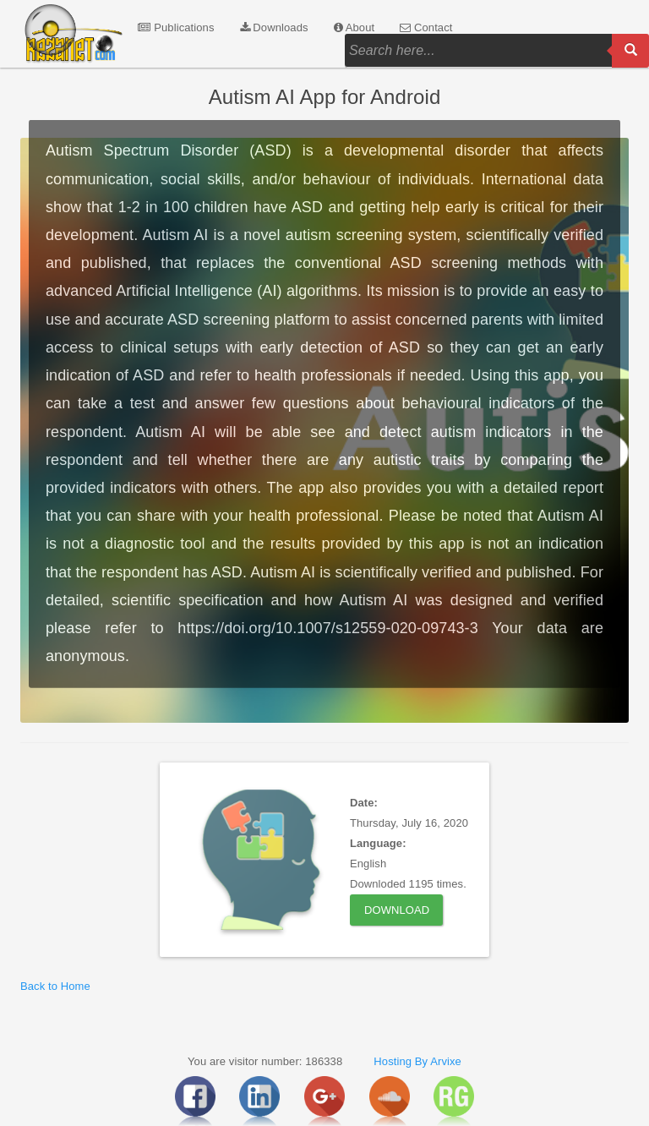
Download (396, 910)
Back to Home (55, 986)
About (354, 27)
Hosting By (401, 1061)
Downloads (274, 27)
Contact (426, 27)
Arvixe (445, 1061)
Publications (176, 27)
